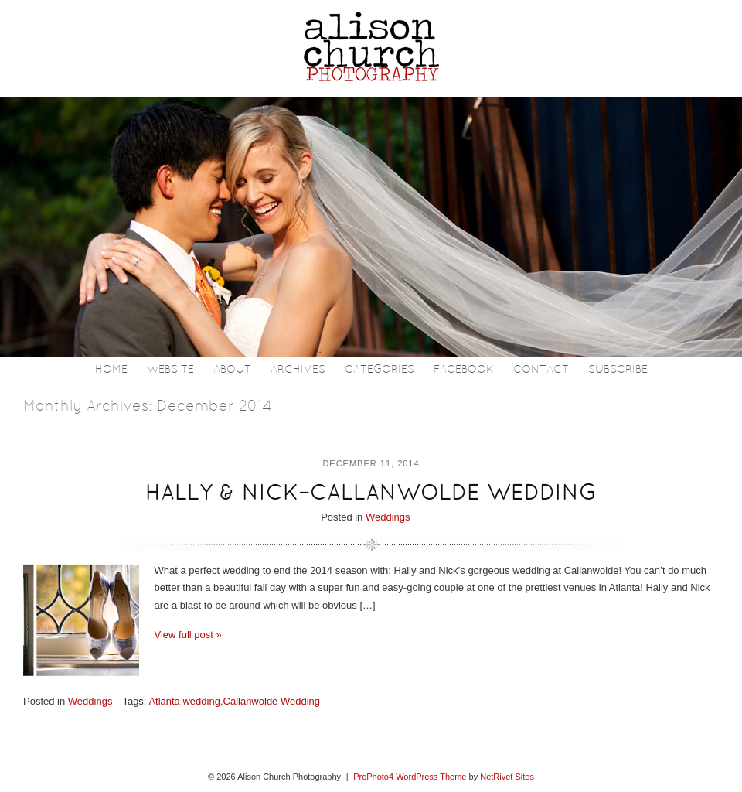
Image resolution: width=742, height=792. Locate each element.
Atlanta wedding (184, 701)
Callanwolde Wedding (272, 701)
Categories (379, 370)
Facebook (464, 370)
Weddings (388, 517)
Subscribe (618, 370)
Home (111, 370)
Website (170, 370)
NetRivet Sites (507, 776)
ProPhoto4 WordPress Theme (409, 776)
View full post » (188, 634)
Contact (541, 370)
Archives (298, 370)
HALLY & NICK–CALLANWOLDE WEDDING (371, 494)
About (232, 370)
